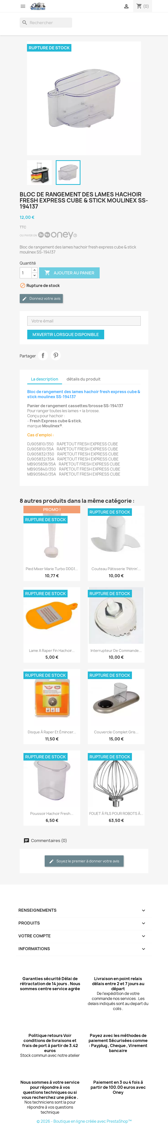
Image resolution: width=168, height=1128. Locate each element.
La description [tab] (44, 379)
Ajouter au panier (69, 273)
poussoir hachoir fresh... (51, 813)
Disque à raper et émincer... (52, 732)
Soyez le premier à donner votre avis (84, 861)
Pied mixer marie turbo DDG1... (52, 568)
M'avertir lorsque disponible (66, 334)
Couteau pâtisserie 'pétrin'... (116, 568)
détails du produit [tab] (84, 379)
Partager (43, 355)
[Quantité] (26, 272)
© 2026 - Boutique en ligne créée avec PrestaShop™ (84, 1121)
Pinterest (56, 355)
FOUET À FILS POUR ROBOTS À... (116, 813)
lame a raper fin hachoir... (52, 650)
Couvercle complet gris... (116, 732)
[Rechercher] (46, 23)
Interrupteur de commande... (116, 650)
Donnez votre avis (41, 298)
